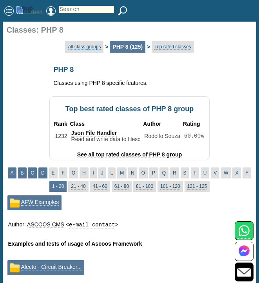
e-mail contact (92, 224)
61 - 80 (121, 186)
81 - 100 (144, 186)
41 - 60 (100, 186)
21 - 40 (78, 186)
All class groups (84, 47)
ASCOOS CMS (45, 224)
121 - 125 (197, 186)
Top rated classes (172, 47)
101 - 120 (170, 186)
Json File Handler (94, 133)
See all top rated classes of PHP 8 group (129, 154)
